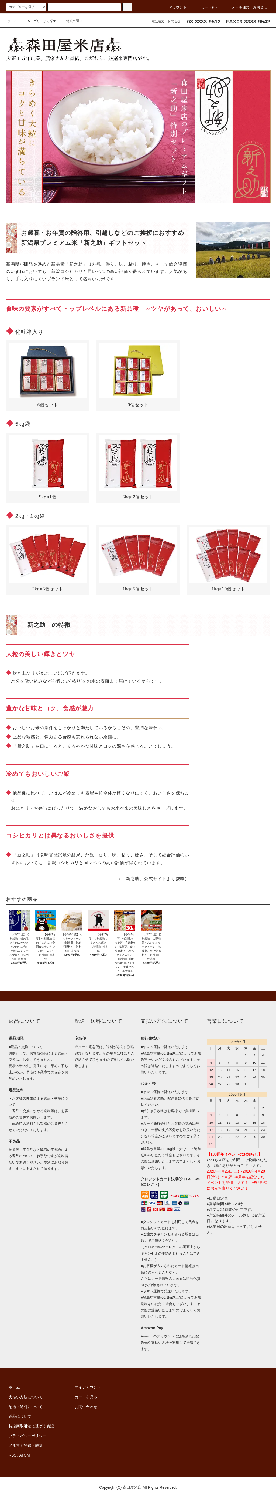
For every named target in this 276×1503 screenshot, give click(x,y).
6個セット (48, 375)
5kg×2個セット (138, 467)
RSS (12, 1455)
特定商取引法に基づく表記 (31, 1426)
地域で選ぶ (71, 21)
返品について (20, 1416)
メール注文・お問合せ (246, 7)
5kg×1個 (48, 467)
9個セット (138, 375)
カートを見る (86, 1397)
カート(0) (206, 7)
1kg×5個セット (138, 559)
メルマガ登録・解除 (26, 1445)
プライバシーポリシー (27, 1436)
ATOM (24, 1455)
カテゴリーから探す (38, 21)
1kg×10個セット (228, 559)
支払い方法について (26, 1397)
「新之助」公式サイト (144, 878)
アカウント (175, 7)
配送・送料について (26, 1406)
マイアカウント (88, 1387)
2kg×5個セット (48, 559)
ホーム (12, 21)
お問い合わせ (86, 1406)
